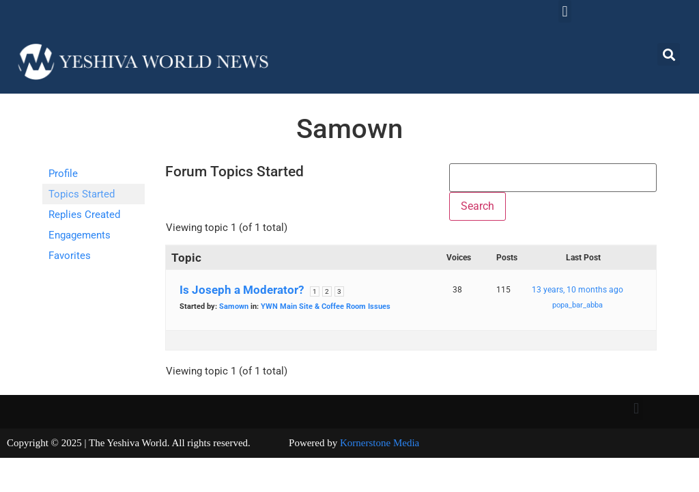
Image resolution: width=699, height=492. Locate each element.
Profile (63, 173)
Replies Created (84, 214)
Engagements (79, 235)
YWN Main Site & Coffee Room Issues (325, 306)
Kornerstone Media (379, 442)
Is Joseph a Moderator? (242, 290)
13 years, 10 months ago (577, 290)
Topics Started (81, 194)
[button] (564, 11)
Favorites (69, 255)
